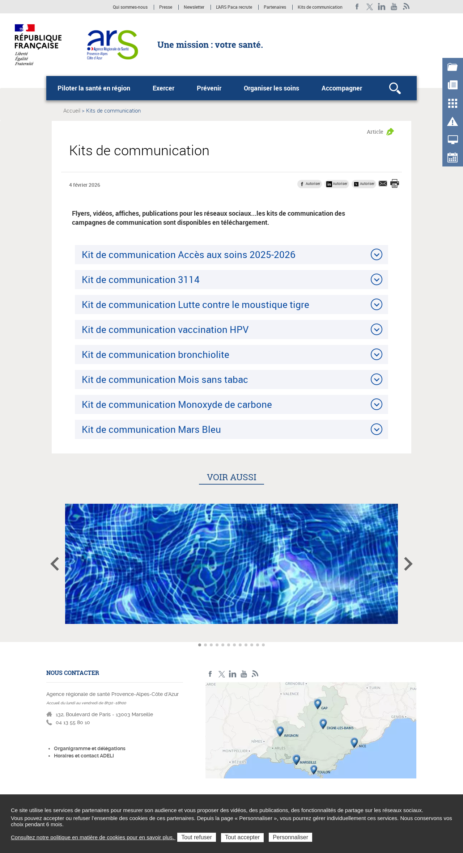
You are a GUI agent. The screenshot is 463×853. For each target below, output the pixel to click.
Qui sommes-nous (131, 7)
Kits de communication (320, 7)
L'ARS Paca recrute (234, 7)
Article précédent (54, 564)
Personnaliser (290, 837)
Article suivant (408, 564)
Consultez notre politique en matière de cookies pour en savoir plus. (93, 837)
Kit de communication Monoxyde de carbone (177, 404)
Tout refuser (196, 837)
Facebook (357, 6)
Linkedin (382, 6)
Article (375, 131)
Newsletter (194, 7)
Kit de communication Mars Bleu (151, 429)
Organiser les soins (271, 88)
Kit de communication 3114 (141, 279)
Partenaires (275, 7)
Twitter (369, 6)
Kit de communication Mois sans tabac (165, 379)
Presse (165, 7)
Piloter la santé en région (94, 88)
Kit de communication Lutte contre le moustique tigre (195, 304)
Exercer (163, 88)
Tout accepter (242, 837)
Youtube (394, 6)
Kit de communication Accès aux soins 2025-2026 (189, 254)
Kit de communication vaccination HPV (165, 329)
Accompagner (342, 88)
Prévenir (209, 88)
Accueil (71, 110)
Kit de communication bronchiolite (155, 354)
